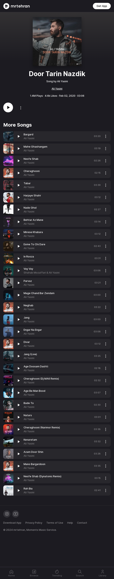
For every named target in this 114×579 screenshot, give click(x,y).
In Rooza (29, 256)
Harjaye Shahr (32, 195)
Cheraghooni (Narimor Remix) (42, 427)
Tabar (27, 183)
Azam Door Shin (33, 451)
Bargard (28, 134)
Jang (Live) (30, 354)
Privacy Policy (33, 522)
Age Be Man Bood (34, 390)
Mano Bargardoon (34, 464)
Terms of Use (54, 522)
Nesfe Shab (31, 158)
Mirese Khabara (33, 232)
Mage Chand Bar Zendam (39, 293)
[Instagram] (6, 514)
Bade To (29, 403)
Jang (26, 317)
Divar (27, 342)
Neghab (28, 305)
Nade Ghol (30, 207)
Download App (12, 522)
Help (70, 522)
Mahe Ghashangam (35, 146)
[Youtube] (15, 514)
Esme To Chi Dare (34, 244)
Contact (82, 522)
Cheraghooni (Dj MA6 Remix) (41, 378)
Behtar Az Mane (33, 219)
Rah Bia (28, 488)
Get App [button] (102, 6)
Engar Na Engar (33, 329)
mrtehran (19, 529)
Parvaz (28, 280)
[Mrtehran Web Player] (16, 6)
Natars (28, 415)
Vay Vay (28, 268)
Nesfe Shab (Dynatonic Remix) (42, 476)
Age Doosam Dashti (36, 366)
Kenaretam (30, 439)
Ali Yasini (57, 88)
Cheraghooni (32, 171)
